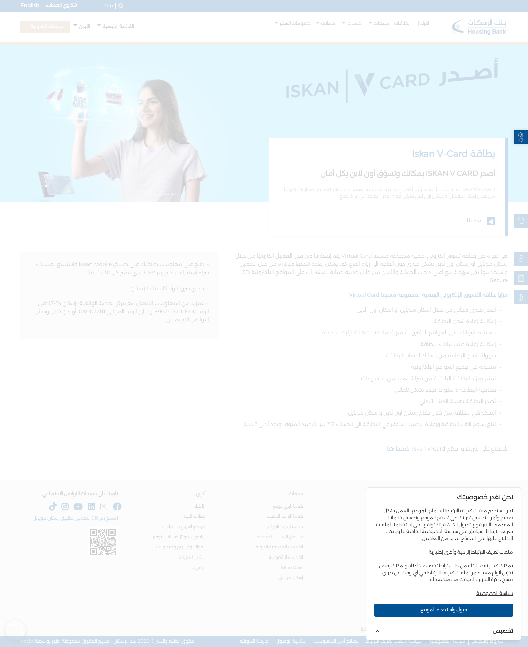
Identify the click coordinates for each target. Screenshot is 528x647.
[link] (521, 137)
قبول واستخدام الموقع (443, 610)
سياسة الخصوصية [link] (494, 593)
